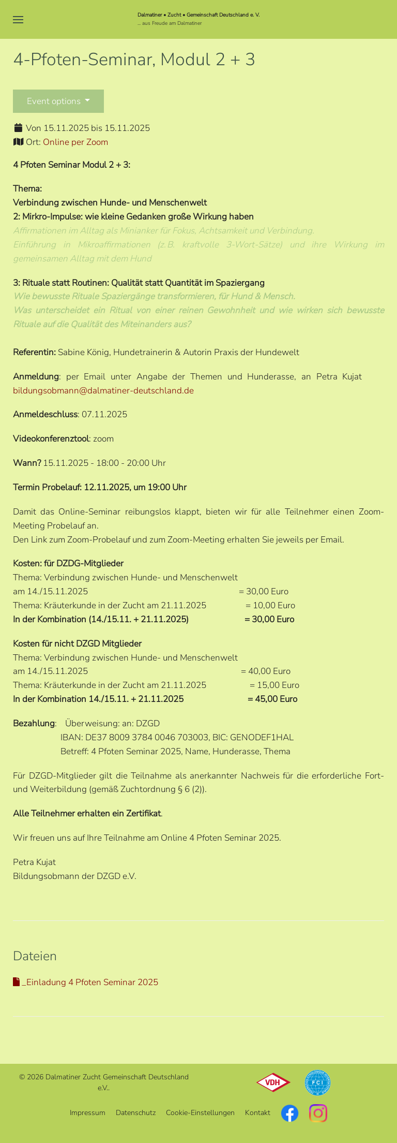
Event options (55, 101)
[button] (18, 19)
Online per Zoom (75, 142)
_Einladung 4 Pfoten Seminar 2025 (85, 982)
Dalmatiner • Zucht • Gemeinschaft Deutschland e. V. (198, 15)
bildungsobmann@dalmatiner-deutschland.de (103, 391)
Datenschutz (136, 1113)
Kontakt (257, 1113)
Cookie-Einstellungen (200, 1113)
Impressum (87, 1113)
